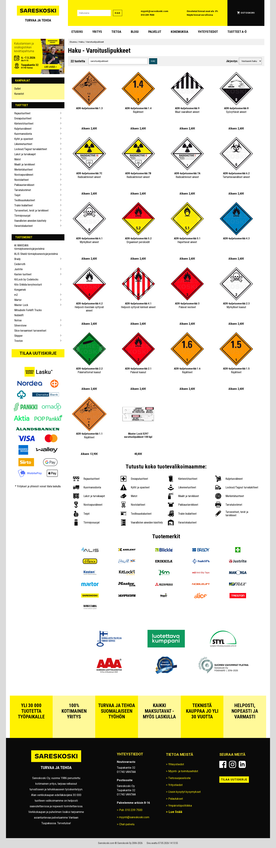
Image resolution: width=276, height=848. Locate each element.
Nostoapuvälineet (23, 174)
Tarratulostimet (22, 190)
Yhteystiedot (208, 32)
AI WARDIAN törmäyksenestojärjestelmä (29, 247)
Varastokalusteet (23, 226)
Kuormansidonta (23, 133)
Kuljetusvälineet (23, 128)
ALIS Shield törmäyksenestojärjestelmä (36, 254)
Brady (17, 259)
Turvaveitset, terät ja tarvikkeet (31, 210)
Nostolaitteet (21, 179)
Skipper (18, 335)
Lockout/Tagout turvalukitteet (30, 149)
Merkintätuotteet (23, 169)
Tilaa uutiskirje (38, 353)
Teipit (17, 195)
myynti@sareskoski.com (154, 11)
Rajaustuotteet (22, 113)
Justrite (18, 269)
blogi (135, 32)
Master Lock (21, 305)
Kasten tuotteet (23, 274)
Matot (17, 159)
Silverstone (20, 325)
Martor (18, 300)
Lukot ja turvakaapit (25, 154)
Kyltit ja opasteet (23, 139)
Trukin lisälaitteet (23, 205)
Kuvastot (19, 93)
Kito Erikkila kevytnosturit (28, 284)
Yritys (97, 32)
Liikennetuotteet (23, 144)
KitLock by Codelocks (26, 279)
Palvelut (154, 32)
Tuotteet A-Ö (237, 32)
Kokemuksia (179, 32)
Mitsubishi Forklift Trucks (28, 310)
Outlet (17, 88)
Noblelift (19, 315)
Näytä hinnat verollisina (200, 15)
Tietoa (116, 32)
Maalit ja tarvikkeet (24, 164)
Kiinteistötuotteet (23, 123)
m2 (16, 294)
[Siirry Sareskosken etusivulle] (38, 13)
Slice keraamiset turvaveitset (30, 330)
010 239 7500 (147, 15)
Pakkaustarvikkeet (24, 185)
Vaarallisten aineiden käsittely (30, 220)
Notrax (18, 320)
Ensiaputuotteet (23, 118)
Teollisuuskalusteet (24, 200)
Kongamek (20, 289)
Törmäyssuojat (22, 215)
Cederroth (19, 264)
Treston (18, 341)
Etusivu (77, 32)
